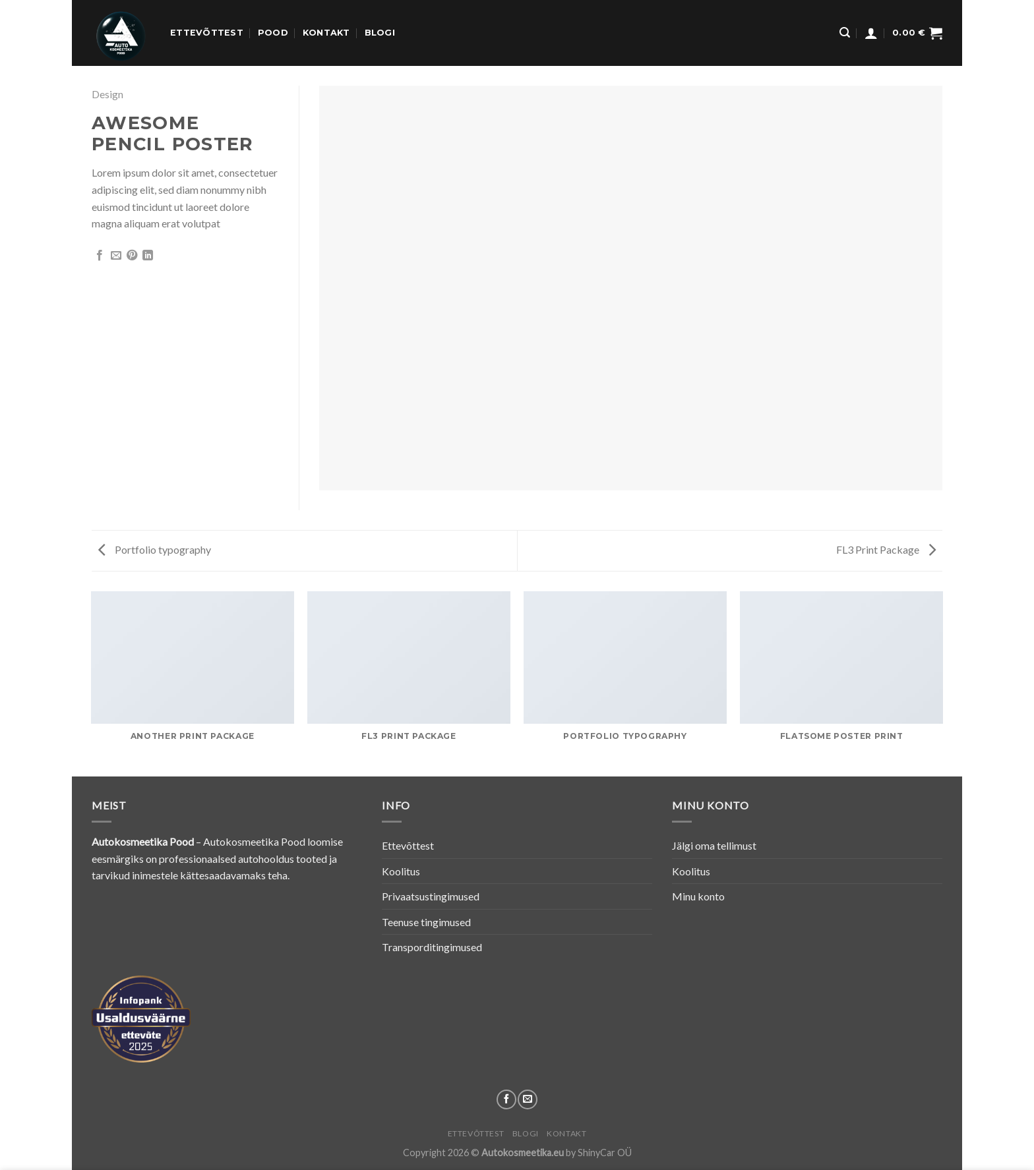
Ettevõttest (206, 33)
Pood (273, 33)
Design (107, 94)
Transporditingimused (432, 947)
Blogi (380, 33)
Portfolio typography (154, 549)
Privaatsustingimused (430, 896)
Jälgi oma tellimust (714, 845)
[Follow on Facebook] (506, 1099)
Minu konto (698, 896)
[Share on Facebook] (99, 256)
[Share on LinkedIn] (147, 256)
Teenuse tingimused (426, 922)
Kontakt (326, 33)
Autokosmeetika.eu (522, 1152)
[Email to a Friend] (116, 256)
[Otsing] (844, 32)
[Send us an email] (527, 1099)
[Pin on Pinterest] (132, 256)
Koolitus (401, 871)
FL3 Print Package (886, 549)
